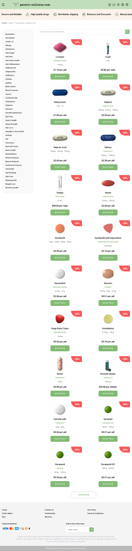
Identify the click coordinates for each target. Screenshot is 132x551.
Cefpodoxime (108, 197)
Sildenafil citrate (60, 61)
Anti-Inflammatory (12, 64)
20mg (57, 242)
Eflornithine (60, 197)
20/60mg (108, 246)
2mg (58, 427)
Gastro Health (10, 120)
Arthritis (8, 79)
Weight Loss (10, 184)
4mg (62, 427)
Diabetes (9, 105)
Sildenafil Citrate (60, 332)
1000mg (111, 155)
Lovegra (60, 57)
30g (107, 61)
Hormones (9, 143)
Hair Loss (9, 128)
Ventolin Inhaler (108, 374)
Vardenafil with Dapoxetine (108, 238)
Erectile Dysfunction (13, 113)
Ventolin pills (60, 419)
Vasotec (108, 283)
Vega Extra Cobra (60, 328)
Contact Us (49, 510)
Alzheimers (10, 49)
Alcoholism (9, 38)
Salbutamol (108, 378)
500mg (108, 110)
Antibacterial (10, 68)
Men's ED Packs (11, 146)
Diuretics (9, 109)
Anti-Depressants (12, 60)
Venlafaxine (108, 328)
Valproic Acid (108, 106)
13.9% (60, 201)
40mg (63, 242)
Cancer (8, 94)
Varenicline (59, 283)
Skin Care (9, 176)
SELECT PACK (60, 77)
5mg (108, 291)
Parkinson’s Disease (13, 165)
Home (4, 23)
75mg (111, 332)
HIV (6, 139)
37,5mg (105, 332)
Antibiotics (9, 75)
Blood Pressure (11, 90)
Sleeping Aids (11, 180)
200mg (111, 201)
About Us (48, 517)
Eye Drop (9, 117)
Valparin (108, 102)
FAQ (3, 517)
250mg (101, 110)
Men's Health (10, 150)
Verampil (108, 419)
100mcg (108, 382)
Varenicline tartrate (60, 287)
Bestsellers (10, 34)
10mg (51, 242)
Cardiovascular (11, 98)
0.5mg (57, 291)
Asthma (8, 83)
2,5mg (102, 291)
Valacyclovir (60, 102)
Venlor (60, 374)
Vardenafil (60, 238)
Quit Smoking (10, 173)
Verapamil (60, 464)
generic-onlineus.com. (63, 548)
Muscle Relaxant (12, 162)
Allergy (8, 45)
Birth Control (10, 87)
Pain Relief (9, 169)
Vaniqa (60, 192)
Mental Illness (11, 154)
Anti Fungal (9, 53)
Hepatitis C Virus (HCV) (14, 131)
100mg (60, 65)
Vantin (108, 192)
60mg (69, 242)
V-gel (107, 57)
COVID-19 (9, 42)
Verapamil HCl (107, 423)
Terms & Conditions (95, 513)
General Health (11, 124)
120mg (60, 336)
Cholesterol (10, 102)
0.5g (58, 106)
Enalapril (108, 287)
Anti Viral (8, 57)
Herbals (8, 135)
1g (62, 106)
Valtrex (108, 147)
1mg (63, 291)
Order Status (7, 513)
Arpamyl (60, 468)
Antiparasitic (10, 72)
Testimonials (50, 513)
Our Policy (91, 510)
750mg (115, 110)
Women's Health (11, 188)
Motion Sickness (12, 158)
